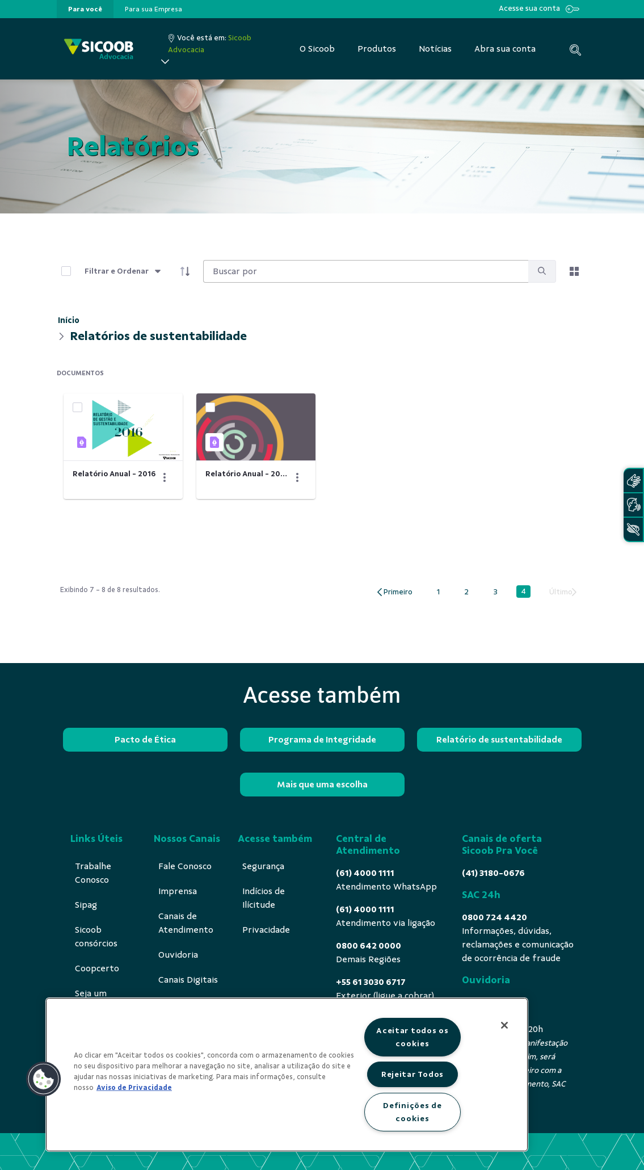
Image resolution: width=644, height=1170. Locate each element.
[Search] (365, 271)
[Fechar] (504, 1025)
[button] (44, 1079)
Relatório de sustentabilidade (499, 740)
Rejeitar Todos (412, 1074)
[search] (542, 271)
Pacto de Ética (145, 740)
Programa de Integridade (322, 740)
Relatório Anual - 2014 (246, 473)
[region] (286, 1074)
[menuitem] (85, 9)
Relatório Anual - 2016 (114, 473)
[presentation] (85, 9)
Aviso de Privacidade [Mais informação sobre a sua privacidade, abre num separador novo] (134, 1088)
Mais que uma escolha (322, 784)
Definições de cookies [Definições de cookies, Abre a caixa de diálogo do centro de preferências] (412, 1112)
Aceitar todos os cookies (412, 1037)
